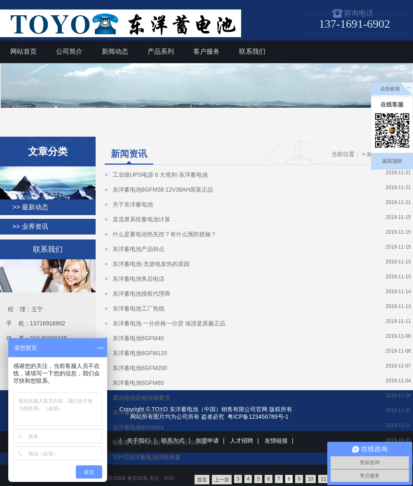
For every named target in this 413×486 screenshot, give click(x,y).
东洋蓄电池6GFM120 (140, 353)
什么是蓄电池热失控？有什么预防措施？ (164, 234)
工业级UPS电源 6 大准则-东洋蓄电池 (160, 174)
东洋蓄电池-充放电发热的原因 (151, 264)
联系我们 (252, 51)
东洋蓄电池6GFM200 (140, 368)
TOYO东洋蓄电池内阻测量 (147, 457)
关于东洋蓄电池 (133, 204)
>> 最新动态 (30, 207)
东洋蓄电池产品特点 (138, 249)
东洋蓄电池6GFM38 (138, 412)
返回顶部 (392, 161)
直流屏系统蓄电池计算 (141, 219)
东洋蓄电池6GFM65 (138, 382)
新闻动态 (115, 51)
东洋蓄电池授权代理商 (141, 293)
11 (323, 479)
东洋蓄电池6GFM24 (138, 427)
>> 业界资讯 (30, 226)
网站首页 (23, 51)
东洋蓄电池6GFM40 (138, 338)
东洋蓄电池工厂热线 (138, 308)
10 (310, 479)
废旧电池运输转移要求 (141, 397)
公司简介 (69, 51)
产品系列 (161, 51)
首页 (202, 480)
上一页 (221, 480)
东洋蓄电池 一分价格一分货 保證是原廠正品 (169, 323)
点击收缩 (390, 89)
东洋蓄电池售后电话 (138, 278)
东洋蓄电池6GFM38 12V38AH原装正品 (163, 189)
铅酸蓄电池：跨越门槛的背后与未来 (159, 442)
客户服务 (206, 51)
